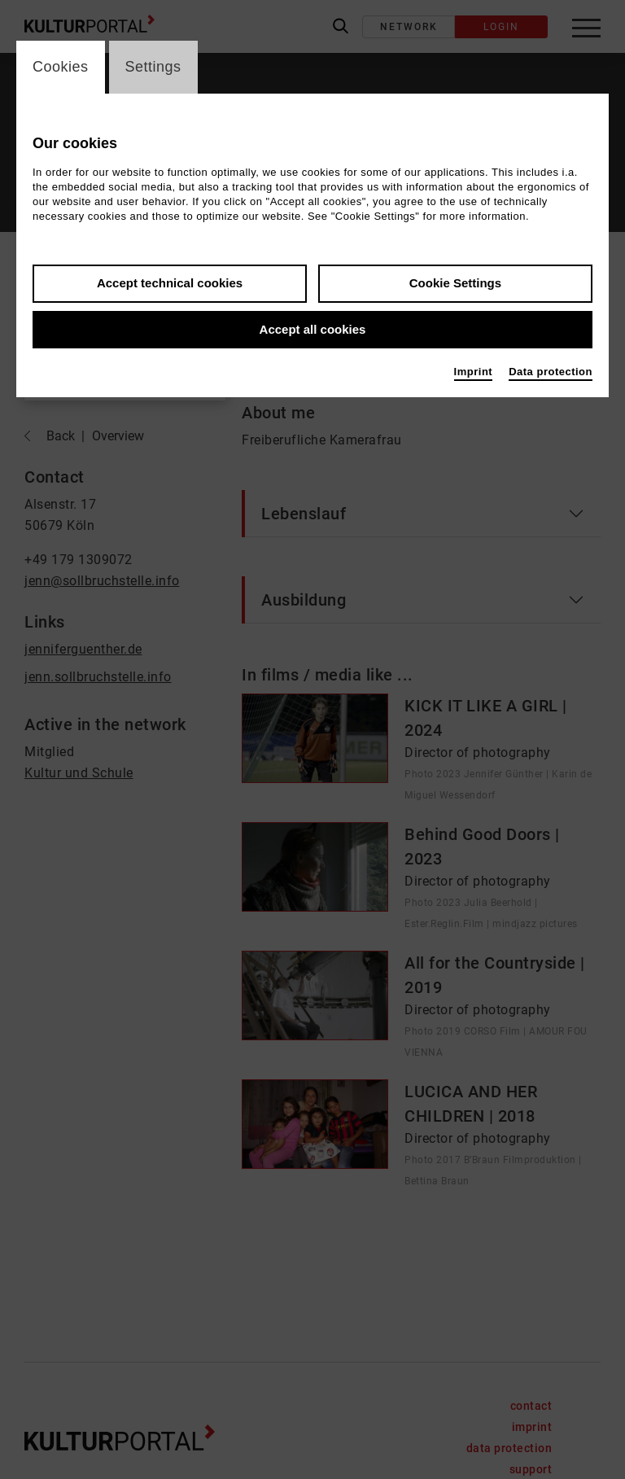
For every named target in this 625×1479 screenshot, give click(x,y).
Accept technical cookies (170, 283)
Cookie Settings (455, 283)
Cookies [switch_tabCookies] (61, 67)
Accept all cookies (313, 329)
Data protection (550, 371)
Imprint (473, 371)
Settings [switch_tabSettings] (153, 67)
